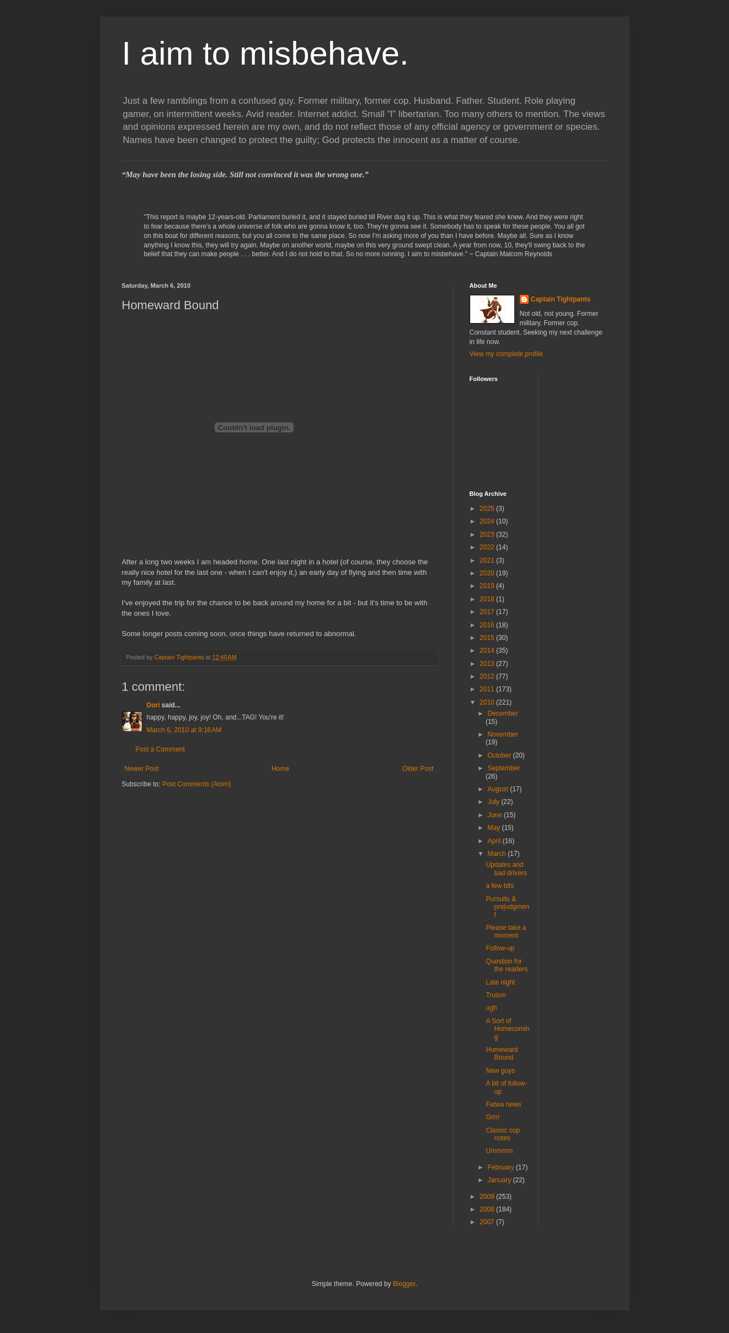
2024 (488, 521)
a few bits (500, 886)
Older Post (418, 769)
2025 (488, 508)
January (500, 1180)
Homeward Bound (502, 1053)
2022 (488, 547)
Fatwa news (503, 1104)
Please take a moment (506, 931)
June (495, 815)
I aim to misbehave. (265, 53)
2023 (488, 534)
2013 (488, 664)
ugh (491, 1008)
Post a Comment (160, 749)
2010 (488, 702)
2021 (488, 560)
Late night (500, 982)
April (494, 841)
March (497, 854)
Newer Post (142, 769)
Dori (153, 705)
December (502, 713)
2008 (488, 1209)
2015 (488, 638)
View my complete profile (506, 354)
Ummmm (499, 1151)
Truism (495, 995)
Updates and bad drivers (506, 868)
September (503, 768)
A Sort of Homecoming (507, 1029)
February (501, 1167)
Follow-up (500, 948)
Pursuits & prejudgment (507, 907)
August (498, 789)
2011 (488, 689)
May (494, 828)
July (494, 802)
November (502, 734)
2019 (488, 586)
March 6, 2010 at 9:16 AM (184, 730)
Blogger (404, 1284)
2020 (488, 573)
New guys (500, 1071)
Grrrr (492, 1117)
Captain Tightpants (560, 299)
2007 (488, 1222)
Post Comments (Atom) (196, 784)
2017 (488, 612)
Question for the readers (507, 965)
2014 (488, 650)
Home (280, 769)
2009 (488, 1196)
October (500, 755)
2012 (488, 676)
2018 (488, 599)
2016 (488, 625)
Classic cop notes (502, 1134)
